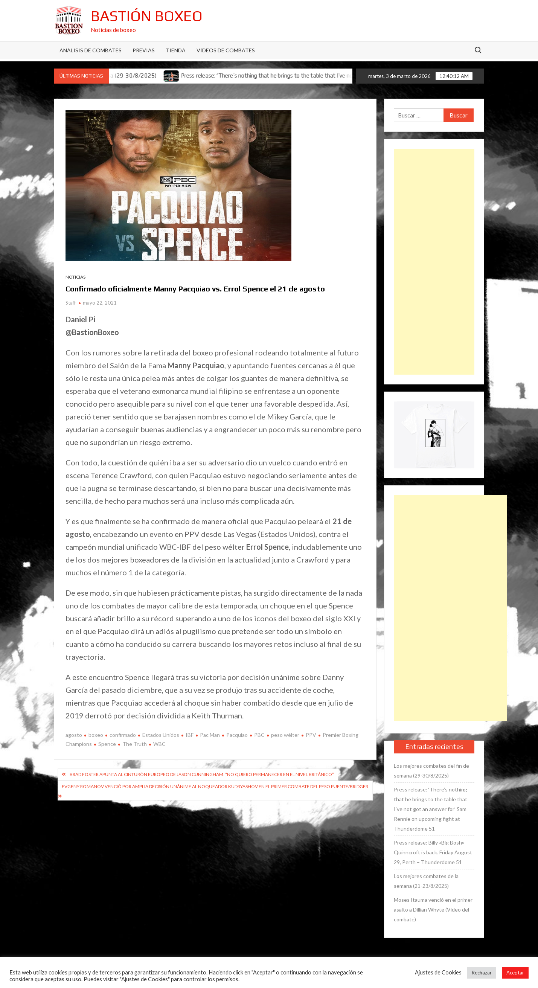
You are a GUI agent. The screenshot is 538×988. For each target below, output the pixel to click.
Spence (107, 744)
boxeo (95, 735)
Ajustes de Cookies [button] (438, 972)
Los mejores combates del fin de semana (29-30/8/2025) (431, 770)
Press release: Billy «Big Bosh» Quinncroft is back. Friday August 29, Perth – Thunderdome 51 (433, 852)
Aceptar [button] (515, 973)
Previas (144, 50)
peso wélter (285, 735)
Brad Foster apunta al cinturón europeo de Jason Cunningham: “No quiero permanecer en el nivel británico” (202, 774)
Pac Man (210, 735)
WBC (159, 744)
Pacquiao (237, 735)
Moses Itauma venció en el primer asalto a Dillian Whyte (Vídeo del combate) (433, 909)
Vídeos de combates (226, 50)
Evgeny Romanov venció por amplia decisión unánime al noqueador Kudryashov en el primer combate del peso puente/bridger (215, 786)
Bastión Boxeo (147, 15)
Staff (71, 303)
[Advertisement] (434, 262)
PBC (259, 735)
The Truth (134, 744)
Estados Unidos (160, 735)
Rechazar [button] (482, 973)
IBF (190, 735)
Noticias (75, 277)
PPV (311, 735)
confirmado (123, 735)
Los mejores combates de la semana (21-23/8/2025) (426, 881)
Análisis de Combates (90, 50)
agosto (74, 735)
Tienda (176, 50)
